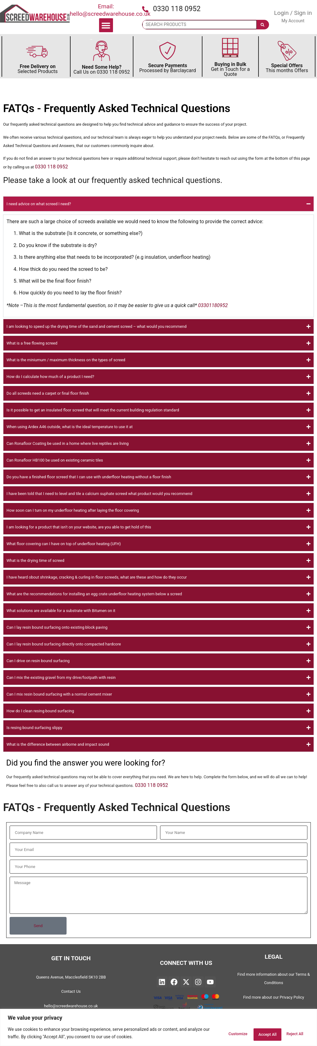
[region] (158, 1027)
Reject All (253, 1033)
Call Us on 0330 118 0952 (101, 69)
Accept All (291, 1033)
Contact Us (71, 991)
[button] (106, 25)
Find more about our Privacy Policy (273, 997)
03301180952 (213, 305)
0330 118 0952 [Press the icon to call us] (177, 9)
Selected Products (38, 68)
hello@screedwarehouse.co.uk (71, 1006)
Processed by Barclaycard (167, 68)
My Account (292, 20)
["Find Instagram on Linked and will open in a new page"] (198, 981)
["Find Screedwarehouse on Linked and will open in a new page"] (162, 981)
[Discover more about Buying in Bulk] (230, 48)
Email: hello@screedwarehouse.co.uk (110, 10)
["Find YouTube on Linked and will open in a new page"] (210, 981)
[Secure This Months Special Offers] (286, 51)
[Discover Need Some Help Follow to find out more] (101, 50)
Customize (214, 1033)
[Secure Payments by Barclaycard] (167, 51)
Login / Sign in (293, 12)
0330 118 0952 (51, 167)
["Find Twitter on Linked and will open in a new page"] (186, 981)
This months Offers (287, 68)
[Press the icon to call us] (145, 9)
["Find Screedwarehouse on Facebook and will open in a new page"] (174, 981)
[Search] (263, 24)
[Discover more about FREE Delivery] (36, 51)
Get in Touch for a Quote (230, 69)
